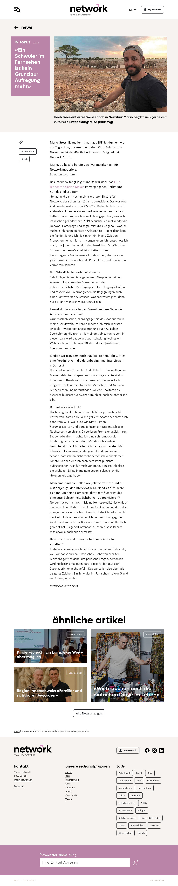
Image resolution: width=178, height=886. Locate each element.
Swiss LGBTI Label (151, 818)
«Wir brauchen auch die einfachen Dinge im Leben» (127, 691)
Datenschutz (29, 880)
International (144, 788)
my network (128, 750)
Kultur (122, 795)
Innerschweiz (72, 779)
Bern (67, 775)
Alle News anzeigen (89, 713)
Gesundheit (153, 780)
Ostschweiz (71, 795)
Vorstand (154, 825)
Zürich (24, 159)
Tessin (68, 799)
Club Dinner (125, 780)
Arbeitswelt (125, 773)
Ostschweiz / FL (127, 803)
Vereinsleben (27, 151)
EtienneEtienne (157, 880)
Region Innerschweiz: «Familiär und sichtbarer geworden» (49, 693)
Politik (143, 803)
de (131, 9)
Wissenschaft (125, 833)
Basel (68, 791)
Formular (19, 786)
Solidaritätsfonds (127, 818)
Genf (67, 783)
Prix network (125, 810)
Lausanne (70, 787)
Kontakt (17, 880)
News (23, 27)
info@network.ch (23, 779)
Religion (141, 810)
